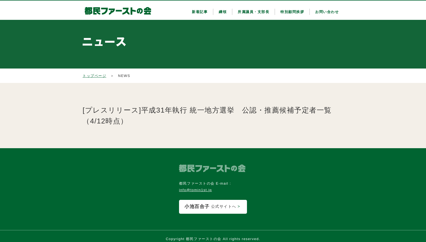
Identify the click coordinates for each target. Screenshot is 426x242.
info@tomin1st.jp (195, 190)
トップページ (94, 76)
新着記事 (200, 12)
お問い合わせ (327, 12)
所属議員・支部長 (253, 12)
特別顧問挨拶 (292, 12)
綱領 (223, 12)
